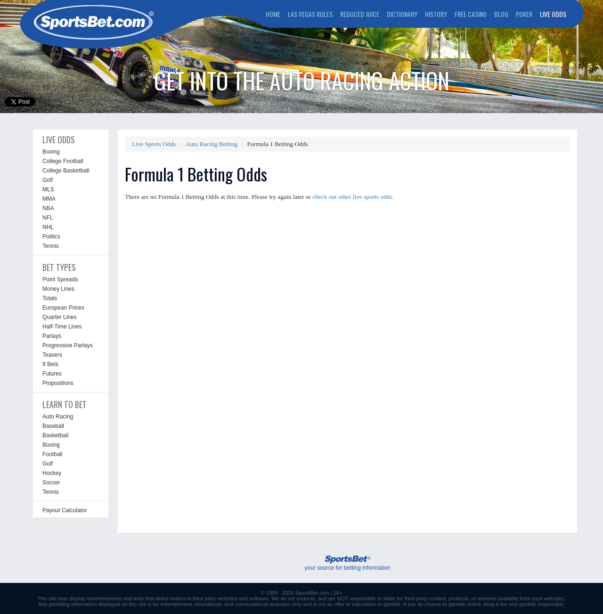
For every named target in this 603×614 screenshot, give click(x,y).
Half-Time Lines (62, 326)
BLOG (501, 14)
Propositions (57, 383)
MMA (49, 199)
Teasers (52, 355)
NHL (48, 227)
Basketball (55, 435)
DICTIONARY (402, 14)
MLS (48, 189)
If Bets (50, 364)
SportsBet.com (312, 593)
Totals (49, 298)
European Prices (63, 307)
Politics (51, 236)
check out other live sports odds (352, 196)
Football (52, 454)
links (138, 598)
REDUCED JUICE (359, 14)
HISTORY (436, 14)
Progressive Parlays (67, 345)
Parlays (51, 336)
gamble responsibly (541, 604)
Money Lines (58, 289)
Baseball (53, 426)
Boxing (51, 151)
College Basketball (65, 170)
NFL (47, 217)
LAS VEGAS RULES (310, 14)
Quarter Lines (59, 317)
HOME (273, 14)
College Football (62, 161)
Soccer (51, 482)
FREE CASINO (471, 14)
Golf (47, 180)
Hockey (51, 473)
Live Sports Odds (154, 143)
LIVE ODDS (553, 14)
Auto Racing (57, 416)
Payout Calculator (64, 510)
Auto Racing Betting (211, 143)
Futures (52, 373)
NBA (48, 208)
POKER (524, 14)
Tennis (50, 246)
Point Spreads (60, 279)
